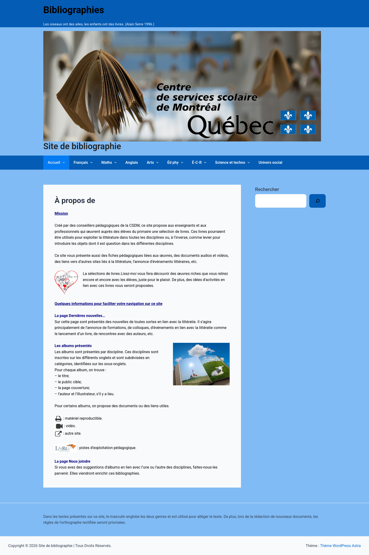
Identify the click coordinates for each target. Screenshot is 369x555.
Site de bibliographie (82, 146)
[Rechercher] (317, 201)
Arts (147, 163)
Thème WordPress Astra (340, 545)
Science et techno (223, 163)
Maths (105, 163)
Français (81, 163)
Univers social (260, 162)
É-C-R (191, 163)
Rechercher (267, 189)
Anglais (127, 162)
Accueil (55, 163)
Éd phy (168, 163)
